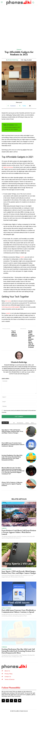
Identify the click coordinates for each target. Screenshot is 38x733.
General (19, 49)
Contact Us (8, 676)
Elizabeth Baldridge (13, 60)
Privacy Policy (8, 673)
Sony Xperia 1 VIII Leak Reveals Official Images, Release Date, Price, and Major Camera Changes (12, 431)
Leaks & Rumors (6, 569)
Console (4, 647)
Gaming (4, 528)
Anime (27, 422)
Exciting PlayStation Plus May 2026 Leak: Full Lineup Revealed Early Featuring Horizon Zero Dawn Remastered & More (12, 458)
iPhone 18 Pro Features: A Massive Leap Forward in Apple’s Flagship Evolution (12, 484)
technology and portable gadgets (11, 307)
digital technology (8, 167)
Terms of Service (9, 679)
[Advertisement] (19, 25)
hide (16, 125)
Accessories (20, 422)
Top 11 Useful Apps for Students (14, 333)
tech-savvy (8, 301)
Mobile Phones (6, 608)
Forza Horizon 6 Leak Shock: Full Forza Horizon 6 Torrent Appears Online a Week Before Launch (19, 532)
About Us (7, 671)
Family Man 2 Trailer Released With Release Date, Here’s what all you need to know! (31, 339)
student (22, 257)
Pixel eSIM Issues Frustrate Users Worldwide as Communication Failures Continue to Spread (13, 444)
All (13, 422)
